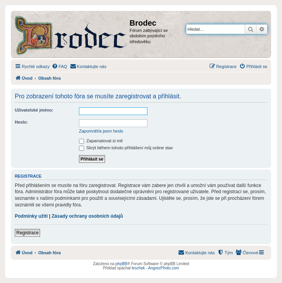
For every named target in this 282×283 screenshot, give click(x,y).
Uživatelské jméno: (34, 110)
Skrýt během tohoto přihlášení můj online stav (126, 147)
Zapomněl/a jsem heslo (101, 131)
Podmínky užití (31, 216)
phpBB (121, 264)
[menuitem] (59, 66)
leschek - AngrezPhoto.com (155, 268)
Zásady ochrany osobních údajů (87, 216)
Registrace (27, 233)
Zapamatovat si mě (101, 140)
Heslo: (21, 122)
